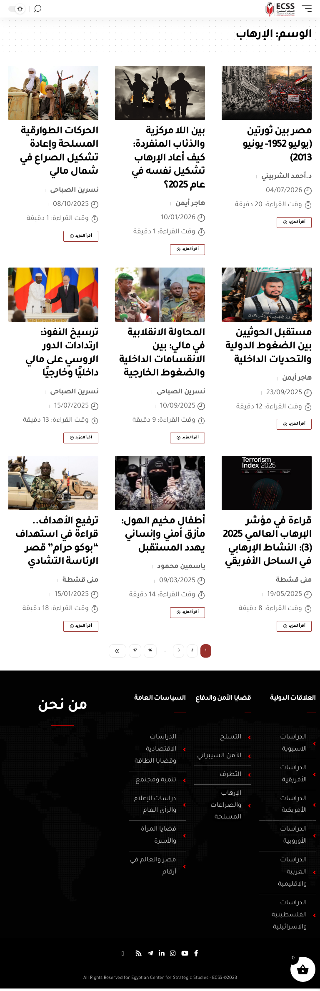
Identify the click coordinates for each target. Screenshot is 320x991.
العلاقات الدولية (293, 700)
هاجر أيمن (190, 204)
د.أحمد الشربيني (286, 176)
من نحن (62, 708)
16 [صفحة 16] (150, 652)
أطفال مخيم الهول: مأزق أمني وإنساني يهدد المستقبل (163, 535)
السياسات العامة (160, 700)
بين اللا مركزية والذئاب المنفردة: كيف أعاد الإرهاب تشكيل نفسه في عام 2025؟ (168, 158)
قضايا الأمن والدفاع (222, 700)
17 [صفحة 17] (135, 652)
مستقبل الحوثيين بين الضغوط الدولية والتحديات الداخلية (268, 347)
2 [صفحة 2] (192, 652)
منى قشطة (294, 580)
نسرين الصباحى (74, 190)
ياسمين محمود (181, 567)
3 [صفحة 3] (179, 652)
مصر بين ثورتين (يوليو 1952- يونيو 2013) (277, 145)
